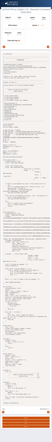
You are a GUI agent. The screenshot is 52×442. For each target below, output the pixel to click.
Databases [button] (26, 417)
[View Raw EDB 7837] (43, 25)
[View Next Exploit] (48, 47)
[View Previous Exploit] (4, 47)
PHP (8, 34)
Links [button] (26, 420)
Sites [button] (26, 423)
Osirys (32, 19)
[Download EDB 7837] (39, 25)
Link (49, 409)
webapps (44, 19)
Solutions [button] (26, 426)
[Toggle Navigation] (3, 3)
